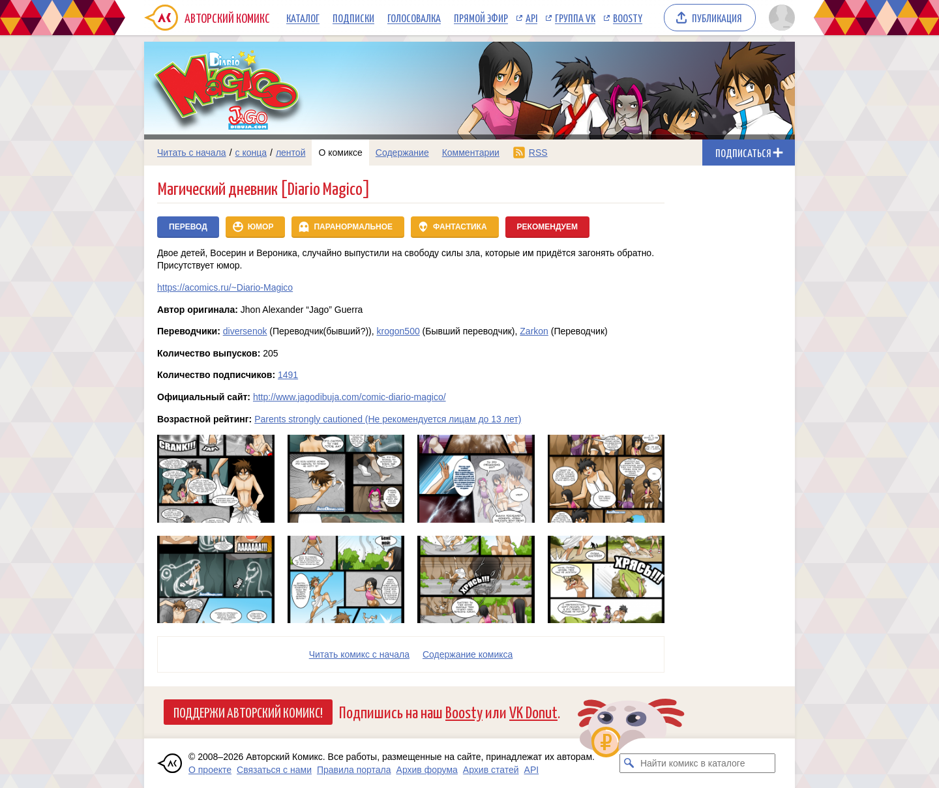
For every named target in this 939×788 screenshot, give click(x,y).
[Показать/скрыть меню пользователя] (779, 17)
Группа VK (575, 17)
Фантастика (460, 226)
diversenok (245, 331)
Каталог (303, 17)
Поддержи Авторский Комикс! (248, 711)
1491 (288, 375)
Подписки (353, 17)
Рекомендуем (547, 226)
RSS (538, 152)
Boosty (627, 17)
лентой (291, 152)
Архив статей (491, 770)
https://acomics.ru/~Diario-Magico (225, 287)
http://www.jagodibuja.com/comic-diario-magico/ (349, 397)
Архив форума (427, 770)
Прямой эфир (481, 17)
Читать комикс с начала (359, 654)
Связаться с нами (274, 770)
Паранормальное (353, 226)
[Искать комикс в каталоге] (629, 763)
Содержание (402, 152)
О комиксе (340, 152)
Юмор (261, 226)
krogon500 (398, 331)
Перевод (188, 226)
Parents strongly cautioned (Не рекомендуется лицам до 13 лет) (387, 419)
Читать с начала (191, 152)
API (531, 17)
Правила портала (354, 770)
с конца (251, 152)
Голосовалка (414, 17)
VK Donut (533, 711)
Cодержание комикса (468, 654)
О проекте (209, 770)
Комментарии (470, 152)
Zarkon (534, 331)
